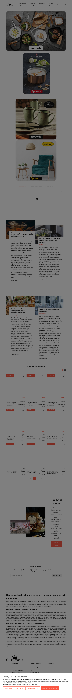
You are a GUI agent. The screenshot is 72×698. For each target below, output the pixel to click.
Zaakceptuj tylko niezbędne (14, 688)
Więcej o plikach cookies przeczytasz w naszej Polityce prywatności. (20, 684)
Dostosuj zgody (33, 688)
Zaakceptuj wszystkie (49, 688)
